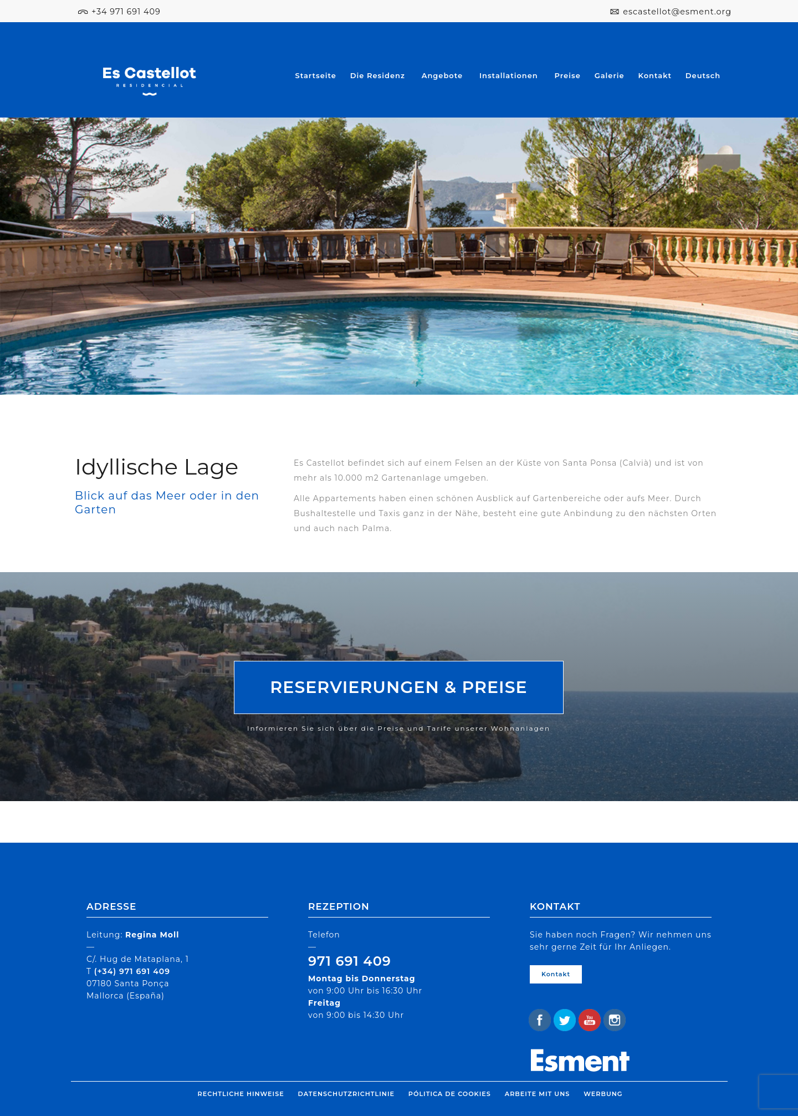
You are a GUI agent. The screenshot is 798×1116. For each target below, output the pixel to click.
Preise (568, 75)
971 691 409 (349, 961)
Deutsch (703, 75)
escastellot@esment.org (677, 12)
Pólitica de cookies (449, 1094)
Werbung (603, 1094)
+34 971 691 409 (126, 12)
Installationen (508, 75)
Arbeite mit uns (537, 1094)
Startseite (315, 75)
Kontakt (655, 75)
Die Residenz (377, 75)
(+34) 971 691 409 (132, 971)
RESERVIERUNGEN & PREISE (398, 687)
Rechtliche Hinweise (241, 1094)
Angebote (442, 75)
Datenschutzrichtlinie (346, 1094)
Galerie (610, 75)
